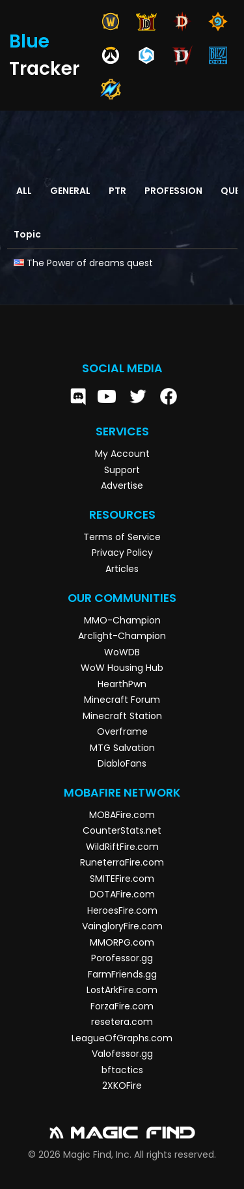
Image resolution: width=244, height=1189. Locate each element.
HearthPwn (122, 683)
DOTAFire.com (122, 894)
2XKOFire (122, 1085)
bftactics (122, 1069)
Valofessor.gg (122, 1053)
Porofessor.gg (122, 957)
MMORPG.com (122, 942)
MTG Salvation (122, 747)
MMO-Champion (122, 620)
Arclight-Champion (122, 635)
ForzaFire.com (122, 1006)
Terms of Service (122, 536)
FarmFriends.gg (122, 974)
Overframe (122, 731)
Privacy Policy (122, 552)
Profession (173, 190)
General (70, 190)
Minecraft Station (122, 715)
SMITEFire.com (122, 878)
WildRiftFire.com (122, 846)
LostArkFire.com (122, 989)
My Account (122, 453)
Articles (122, 568)
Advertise (122, 485)
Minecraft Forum (122, 699)
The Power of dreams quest (90, 262)
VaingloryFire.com (122, 926)
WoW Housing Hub (122, 667)
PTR (117, 190)
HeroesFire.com (122, 910)
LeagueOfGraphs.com (122, 1038)
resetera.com (122, 1021)
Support (122, 469)
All (24, 190)
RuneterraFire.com (122, 862)
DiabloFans (122, 763)
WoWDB (122, 652)
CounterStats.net (122, 830)
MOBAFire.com (122, 814)
